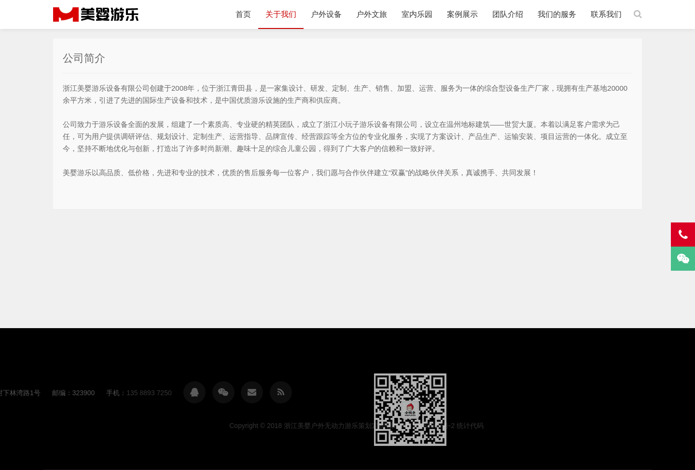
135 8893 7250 (34, 393)
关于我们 (280, 14)
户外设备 (326, 14)
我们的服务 (557, 14)
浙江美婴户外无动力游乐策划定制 (96, 14)
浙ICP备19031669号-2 (536, 425)
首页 (243, 14)
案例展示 (462, 14)
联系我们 (606, 14)
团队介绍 (507, 14)
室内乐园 (417, 14)
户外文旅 (371, 14)
